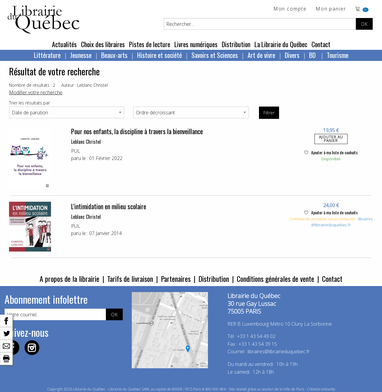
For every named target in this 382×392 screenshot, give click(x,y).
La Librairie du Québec (280, 44)
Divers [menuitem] (292, 55)
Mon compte (290, 9)
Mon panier (331, 9)
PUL (75, 151)
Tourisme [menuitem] (337, 55)
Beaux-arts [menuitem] (114, 55)
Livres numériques (196, 44)
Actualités (64, 44)
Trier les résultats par (29, 103)
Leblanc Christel (86, 141)
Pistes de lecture (149, 44)
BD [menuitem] (313, 55)
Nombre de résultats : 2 (32, 85)
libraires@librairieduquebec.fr (341, 222)
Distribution (236, 44)
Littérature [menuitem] (47, 55)
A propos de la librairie (69, 278)
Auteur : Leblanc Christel (84, 85)
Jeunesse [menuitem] (81, 55)
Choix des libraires (103, 44)
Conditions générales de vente (275, 278)
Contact (320, 44)
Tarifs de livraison (130, 278)
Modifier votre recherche (35, 92)
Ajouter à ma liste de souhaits (331, 152)
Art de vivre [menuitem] (261, 55)
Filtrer (269, 113)
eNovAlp (328, 389)
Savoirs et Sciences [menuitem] (214, 55)
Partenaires (176, 278)
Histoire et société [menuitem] (159, 55)
